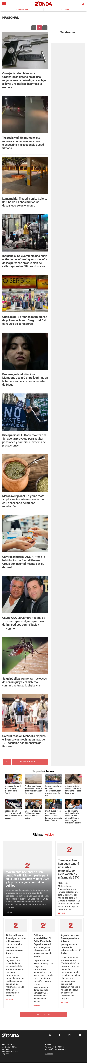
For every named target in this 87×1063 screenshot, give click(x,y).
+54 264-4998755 (59, 1049)
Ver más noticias (43, 1014)
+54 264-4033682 (57, 1047)
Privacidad (49, 1054)
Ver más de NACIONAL (30, 762)
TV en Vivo (65, 9)
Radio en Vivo (22, 9)
